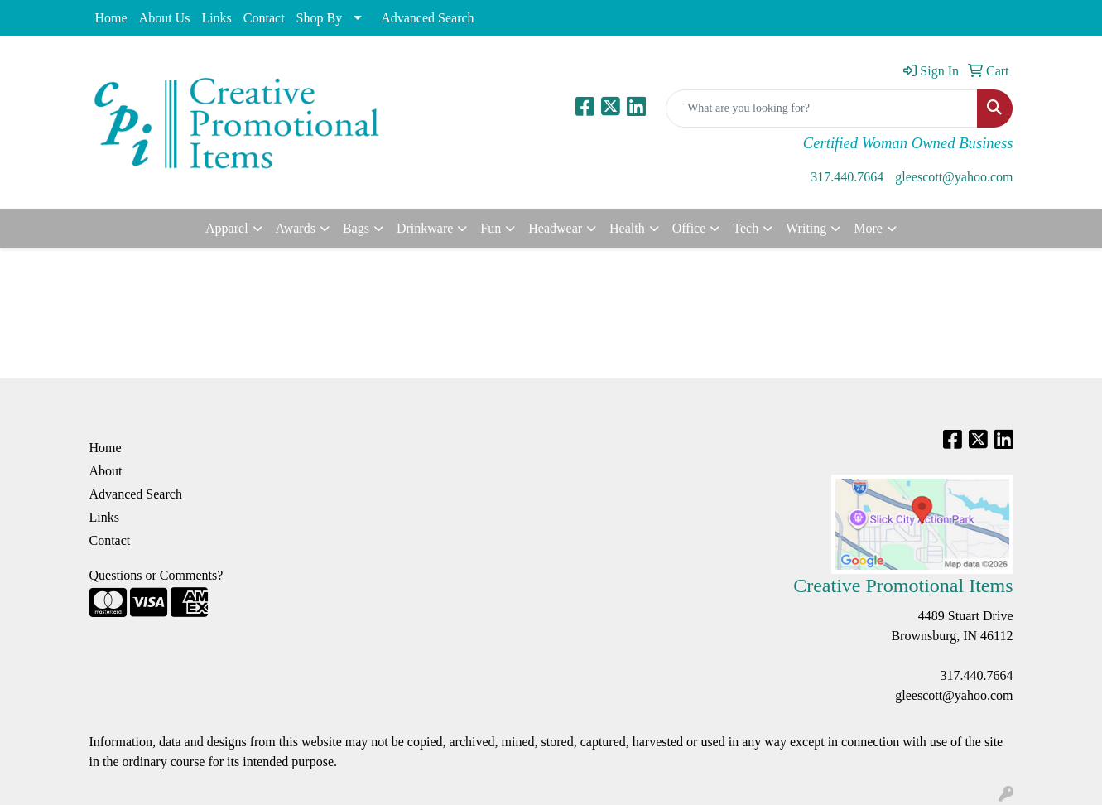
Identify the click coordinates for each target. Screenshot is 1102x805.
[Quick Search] (822, 108)
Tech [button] (745, 228)
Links (216, 18)
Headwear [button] (555, 228)
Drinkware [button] (425, 228)
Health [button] (627, 228)
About (106, 471)
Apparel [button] (226, 228)
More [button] (868, 228)
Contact (264, 18)
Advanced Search (427, 18)
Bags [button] (356, 228)
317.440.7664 (847, 177)
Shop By (319, 18)
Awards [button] (295, 228)
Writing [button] (806, 228)
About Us (164, 18)
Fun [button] (490, 228)
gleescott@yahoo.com (954, 177)
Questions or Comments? (156, 575)
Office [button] (689, 228)
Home (111, 18)
